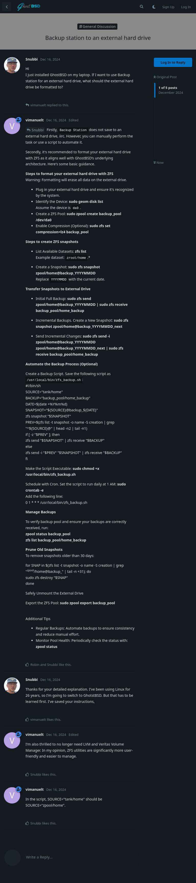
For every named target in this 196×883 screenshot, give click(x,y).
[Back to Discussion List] (6, 6)
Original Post (165, 77)
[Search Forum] (141, 6)
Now (159, 162)
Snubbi (38, 129)
